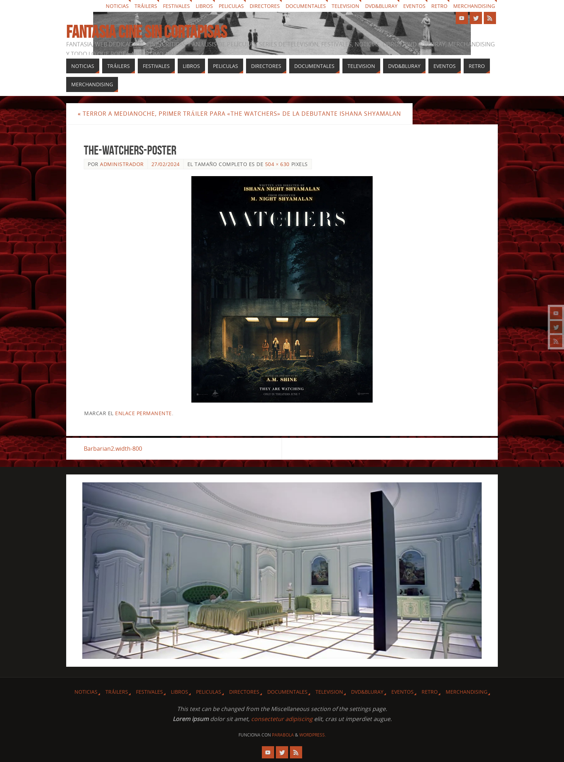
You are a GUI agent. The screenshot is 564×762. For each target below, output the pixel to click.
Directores (265, 6)
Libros (204, 6)
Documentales (306, 6)
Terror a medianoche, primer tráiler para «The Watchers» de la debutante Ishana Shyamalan (239, 114)
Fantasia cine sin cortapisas (146, 32)
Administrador (122, 164)
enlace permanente (143, 413)
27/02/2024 (165, 164)
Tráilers (146, 6)
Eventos (414, 6)
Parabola (283, 735)
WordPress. (312, 735)
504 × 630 (277, 164)
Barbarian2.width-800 (113, 449)
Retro (439, 6)
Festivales (176, 6)
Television (345, 6)
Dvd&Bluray (381, 6)
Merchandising (474, 6)
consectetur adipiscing (282, 719)
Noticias (117, 6)
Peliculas (231, 6)
